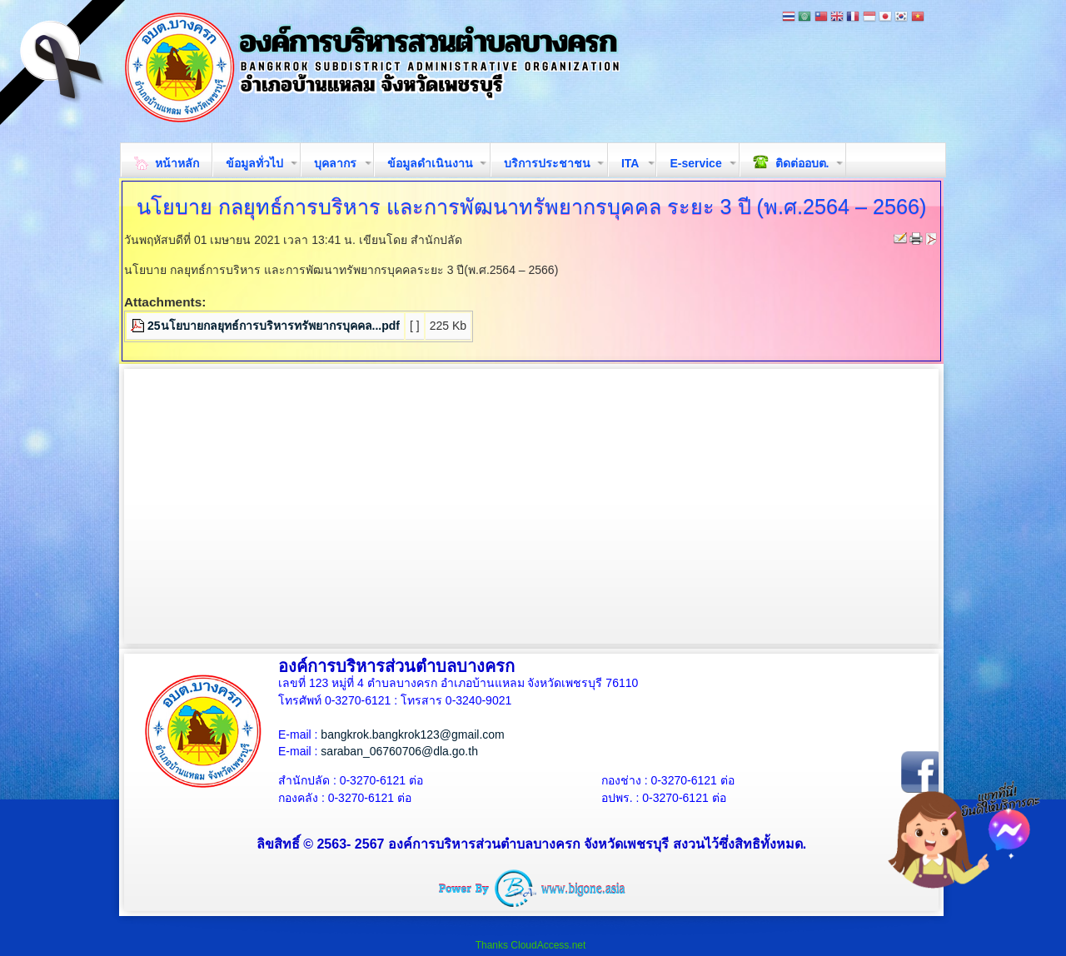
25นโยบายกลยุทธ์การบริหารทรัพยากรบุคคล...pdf (273, 325)
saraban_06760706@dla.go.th (399, 751)
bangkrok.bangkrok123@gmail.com (412, 734)
